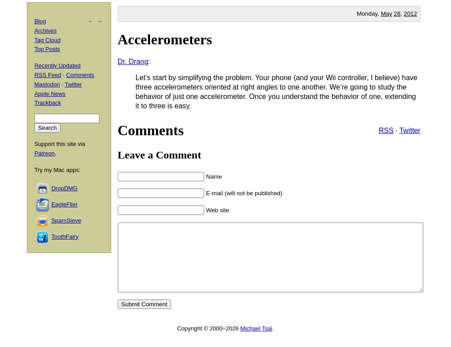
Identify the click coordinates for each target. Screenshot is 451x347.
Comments (80, 75)
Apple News (49, 93)
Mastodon (47, 84)
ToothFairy (65, 236)
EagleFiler (65, 204)
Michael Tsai (256, 341)
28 (397, 13)
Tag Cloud (47, 40)
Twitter (410, 130)
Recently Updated (57, 65)
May (386, 13)
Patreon (44, 153)
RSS (386, 130)
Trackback (47, 102)
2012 (410, 13)
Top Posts (47, 49)
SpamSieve (66, 220)
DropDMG (65, 188)
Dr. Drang (133, 61)
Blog (40, 21)
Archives (45, 30)
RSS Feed (47, 75)
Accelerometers (165, 39)
